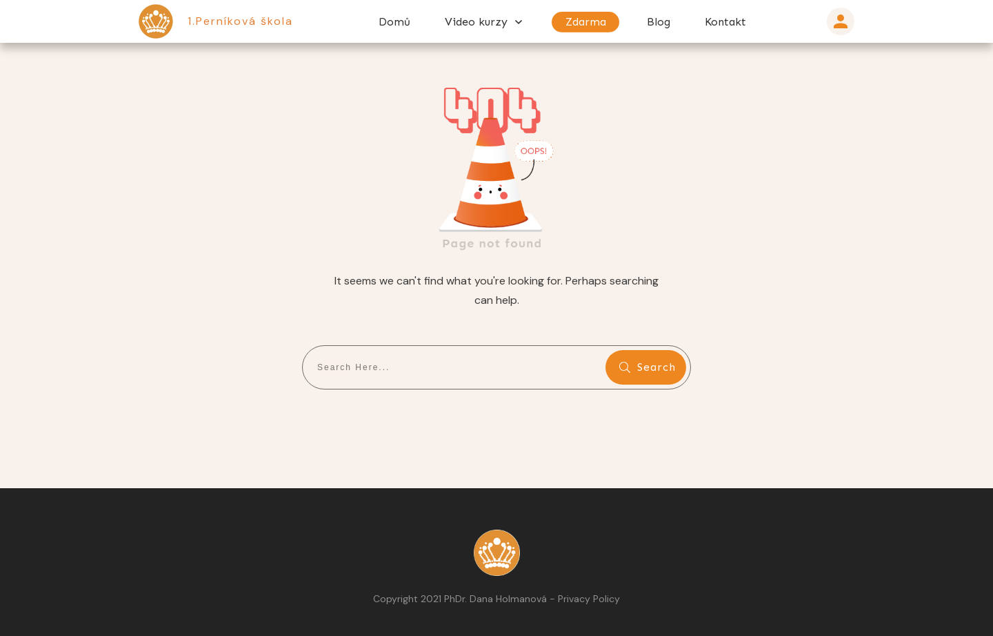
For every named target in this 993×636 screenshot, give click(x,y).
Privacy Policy (589, 598)
